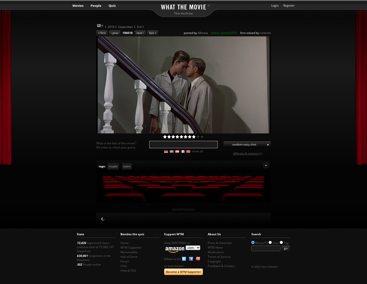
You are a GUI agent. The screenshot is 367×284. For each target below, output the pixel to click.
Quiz (112, 5)
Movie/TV (261, 243)
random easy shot (244, 144)
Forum (124, 261)
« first (102, 33)
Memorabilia (129, 252)
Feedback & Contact (221, 266)
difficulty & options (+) (247, 153)
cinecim (265, 33)
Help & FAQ (128, 270)
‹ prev (115, 33)
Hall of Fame (128, 257)
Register (289, 5)
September (125, 27)
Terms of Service (219, 257)
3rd (139, 27)
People (96, 5)
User (275, 243)
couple (113, 166)
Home (124, 243)
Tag (286, 243)
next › (140, 33)
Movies (77, 5)
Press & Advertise (220, 243)
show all (197, 151)
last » (152, 33)
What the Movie (183, 6)
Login (275, 5)
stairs (127, 166)
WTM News (215, 247)
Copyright (214, 261)
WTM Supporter (131, 247)
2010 (111, 27)
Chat (123, 266)
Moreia (203, 33)
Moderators (216, 252)
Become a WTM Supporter (183, 272)
